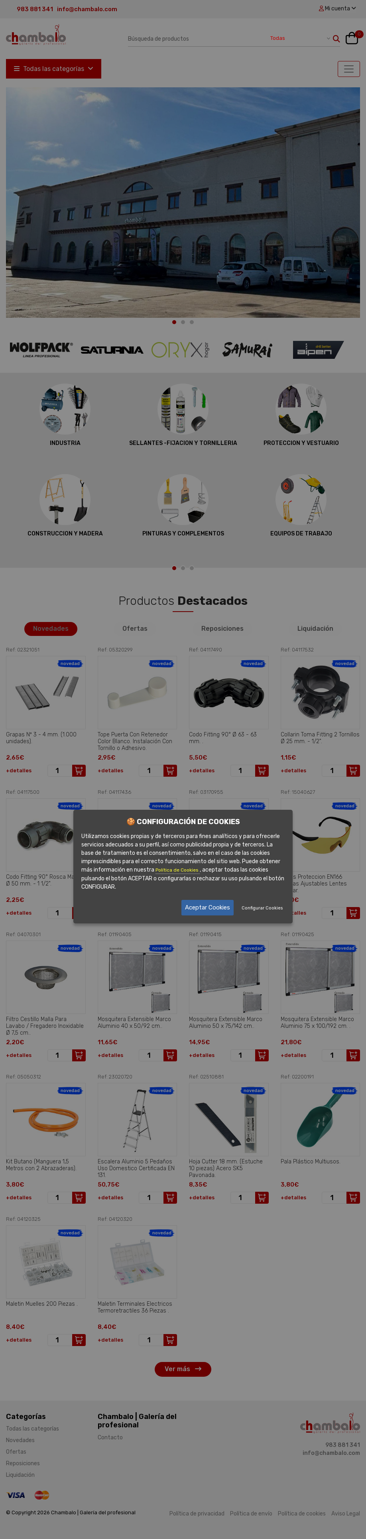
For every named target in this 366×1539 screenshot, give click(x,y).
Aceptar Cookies (207, 907)
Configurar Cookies (262, 908)
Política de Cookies (177, 870)
